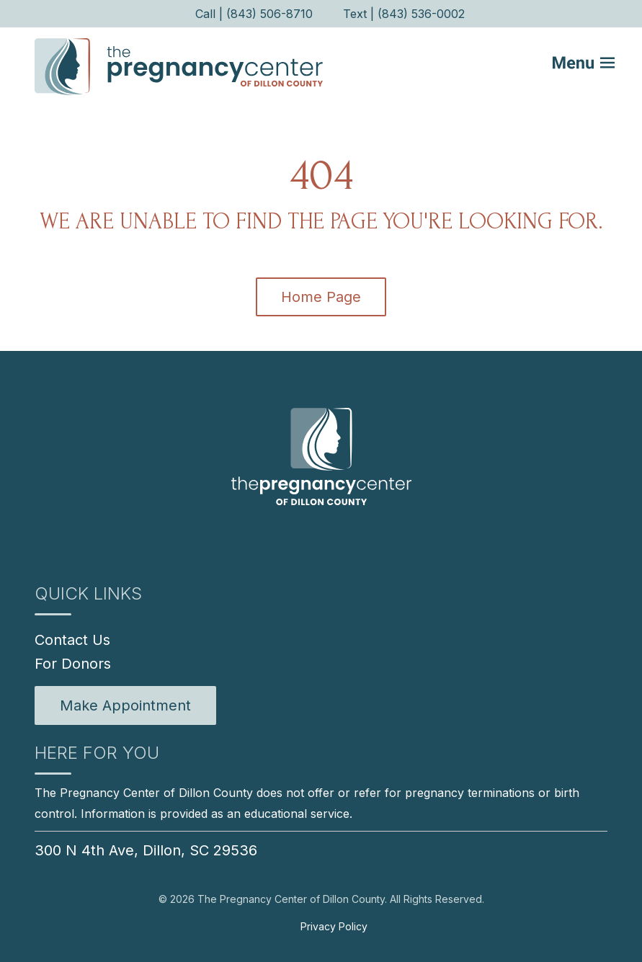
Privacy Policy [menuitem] (333, 926)
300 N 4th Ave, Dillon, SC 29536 (146, 850)
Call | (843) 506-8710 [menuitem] (254, 13)
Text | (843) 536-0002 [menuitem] (404, 13)
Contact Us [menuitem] (72, 640)
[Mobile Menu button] (593, 66)
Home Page (321, 297)
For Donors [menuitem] (73, 663)
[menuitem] (125, 705)
